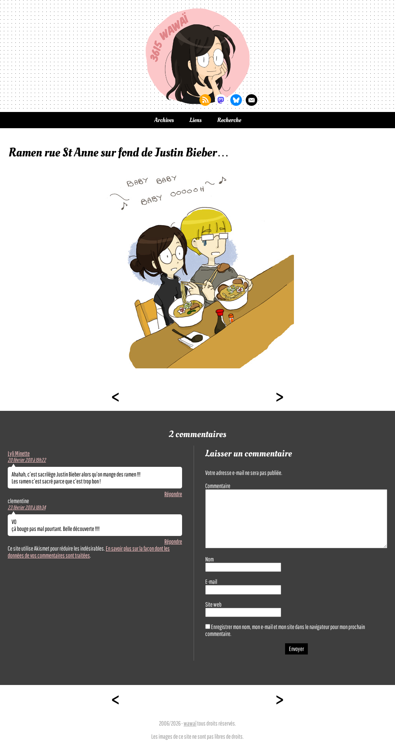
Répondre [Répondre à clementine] (173, 541)
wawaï (190, 723)
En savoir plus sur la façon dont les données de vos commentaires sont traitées (89, 552)
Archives (164, 120)
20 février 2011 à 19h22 (27, 460)
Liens (195, 120)
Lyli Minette (19, 453)
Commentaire (217, 485)
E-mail (211, 581)
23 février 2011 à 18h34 (27, 507)
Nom (209, 559)
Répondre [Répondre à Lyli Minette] (173, 493)
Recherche (229, 120)
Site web (213, 604)
